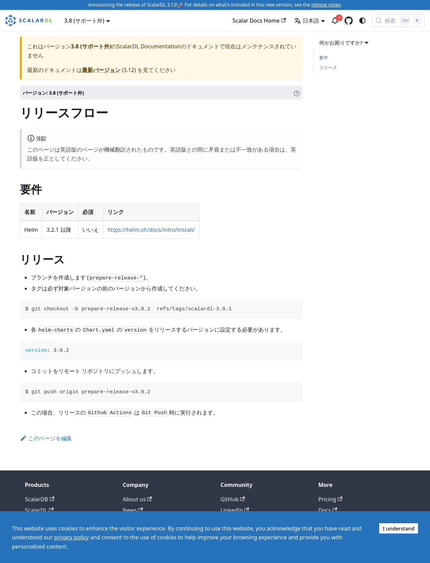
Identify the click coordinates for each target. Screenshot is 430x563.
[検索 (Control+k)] (398, 20)
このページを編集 (46, 438)
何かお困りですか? (345, 42)
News (133, 510)
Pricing (330, 499)
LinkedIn (235, 510)
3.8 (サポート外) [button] (84, 20)
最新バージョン (101, 70)
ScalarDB (40, 499)
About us (137, 499)
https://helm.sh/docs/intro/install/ (151, 229)
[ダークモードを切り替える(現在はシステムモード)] (362, 20)
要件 (323, 58)
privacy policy (71, 537)
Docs (327, 510)
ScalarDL (39, 510)
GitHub (233, 499)
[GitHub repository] (348, 20)
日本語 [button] (306, 20)
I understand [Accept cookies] (399, 528)
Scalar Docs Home (259, 20)
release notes (325, 4)
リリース (328, 67)
